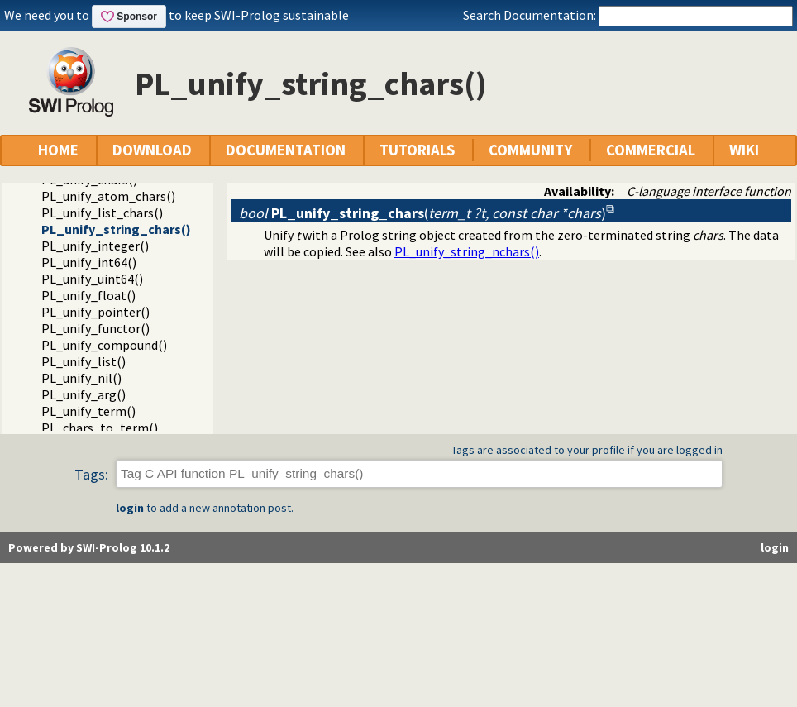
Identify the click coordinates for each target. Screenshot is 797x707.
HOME (58, 150)
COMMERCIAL (650, 150)
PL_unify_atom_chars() (108, 196)
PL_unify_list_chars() (102, 212)
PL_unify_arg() (83, 394)
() (422, 212)
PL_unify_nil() (81, 378)
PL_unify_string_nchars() (466, 251)
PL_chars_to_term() (99, 427)
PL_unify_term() (88, 411)
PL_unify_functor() (95, 328)
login (130, 507)
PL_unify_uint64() (92, 278)
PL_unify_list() (83, 361)
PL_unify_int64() (88, 262)
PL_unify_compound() (104, 345)
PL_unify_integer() (95, 245)
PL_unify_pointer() (95, 311)
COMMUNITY (530, 150)
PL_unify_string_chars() (116, 229)
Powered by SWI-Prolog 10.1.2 (88, 547)
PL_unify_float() (88, 295)
